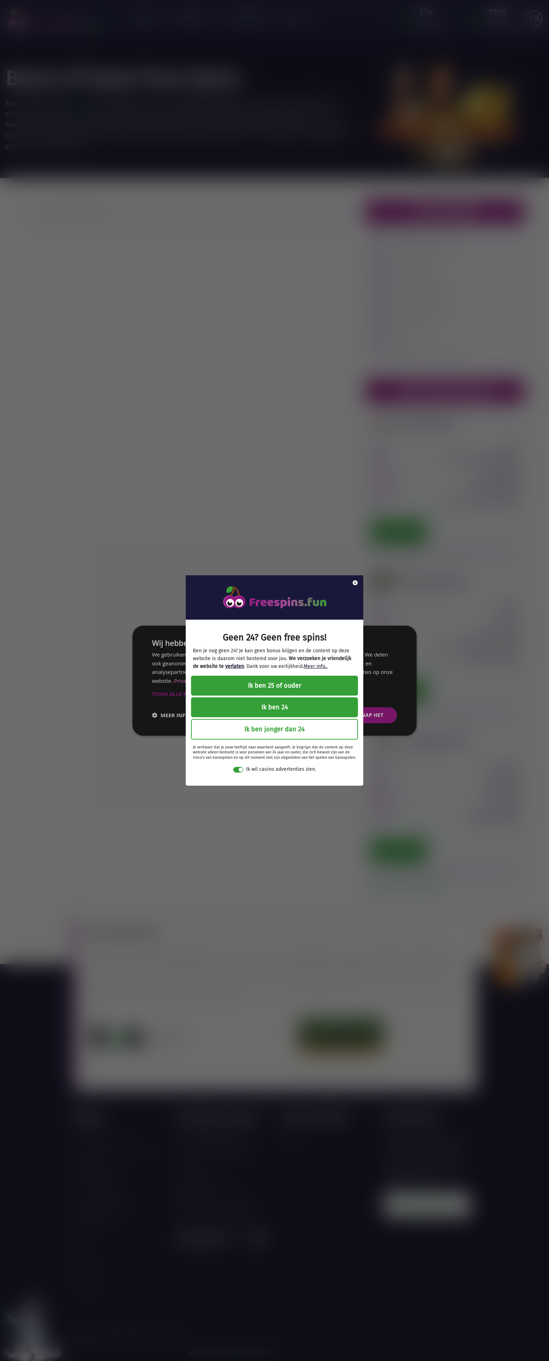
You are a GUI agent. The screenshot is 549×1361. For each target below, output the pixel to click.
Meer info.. (315, 666)
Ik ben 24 (274, 707)
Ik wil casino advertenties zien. (281, 769)
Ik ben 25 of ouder (274, 686)
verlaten (234, 666)
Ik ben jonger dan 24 (274, 729)
